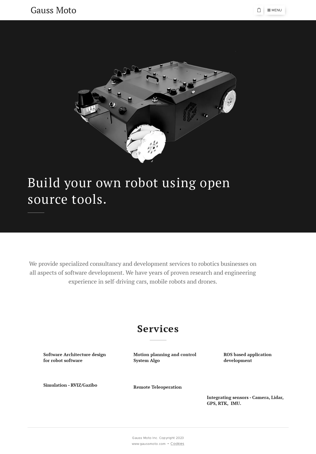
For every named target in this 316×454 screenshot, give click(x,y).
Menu (274, 10)
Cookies (177, 443)
